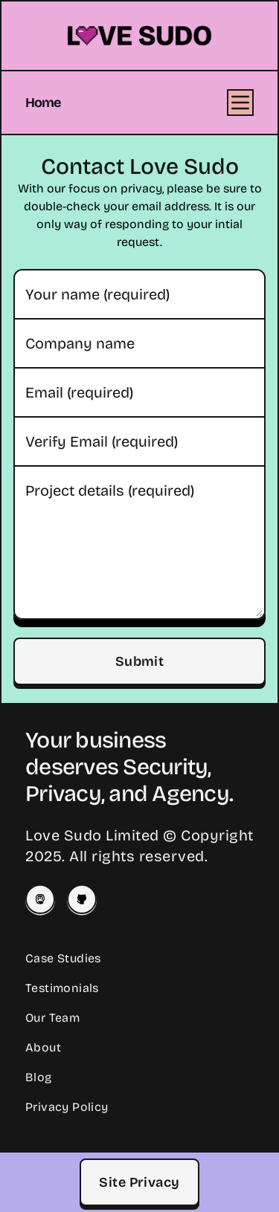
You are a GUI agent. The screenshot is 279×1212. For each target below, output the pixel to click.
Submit (139, 661)
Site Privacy (139, 1182)
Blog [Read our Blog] (38, 1077)
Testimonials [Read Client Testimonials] (62, 988)
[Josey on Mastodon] (40, 899)
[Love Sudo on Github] (82, 899)
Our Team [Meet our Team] (52, 1018)
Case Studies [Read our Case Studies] (63, 958)
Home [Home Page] (42, 102)
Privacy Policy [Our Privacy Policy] (67, 1107)
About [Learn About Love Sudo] (43, 1047)
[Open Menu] (240, 102)
